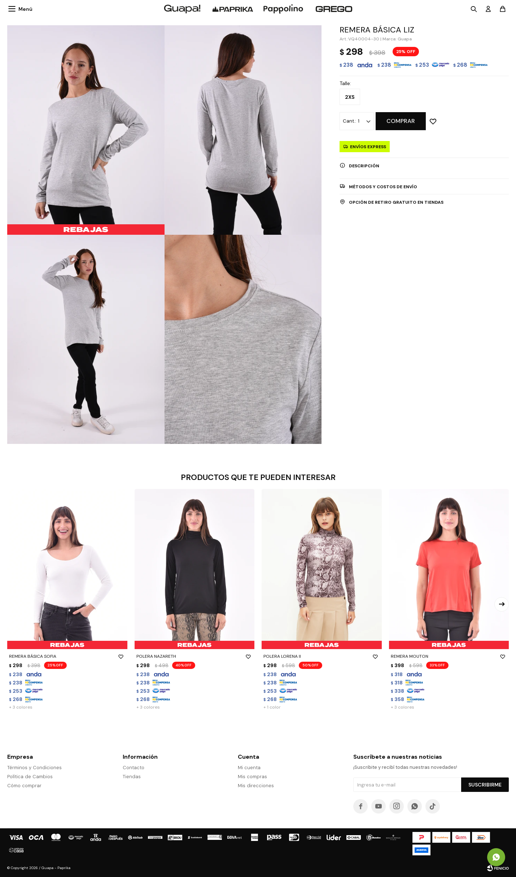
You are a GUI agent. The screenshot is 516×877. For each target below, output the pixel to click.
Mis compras (252, 777)
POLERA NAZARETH (194, 656)
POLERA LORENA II (321, 656)
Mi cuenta (249, 767)
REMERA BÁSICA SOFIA (67, 656)
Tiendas (132, 777)
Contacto (133, 767)
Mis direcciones (256, 786)
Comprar (400, 121)
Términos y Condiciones (34, 767)
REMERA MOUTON (449, 656)
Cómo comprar (24, 786)
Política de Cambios (30, 777)
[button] (501, 604)
